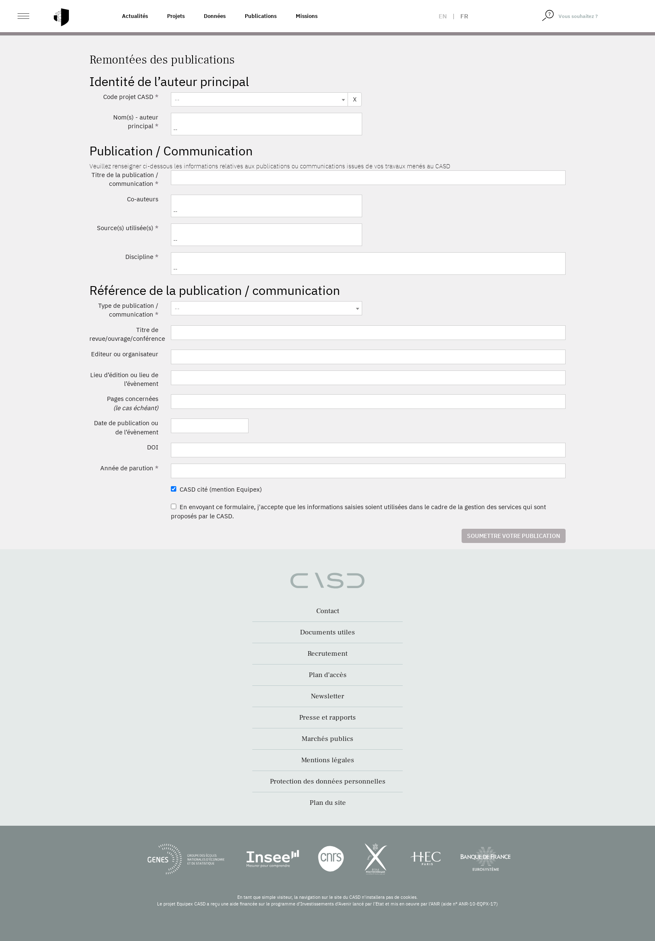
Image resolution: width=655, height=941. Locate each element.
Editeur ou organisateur (124, 354)
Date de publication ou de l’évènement (126, 427)
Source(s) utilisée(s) (127, 228)
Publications (261, 16)
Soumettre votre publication (513, 536)
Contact (327, 611)
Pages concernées (132, 403)
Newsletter (327, 696)
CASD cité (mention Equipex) (216, 489)
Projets (176, 16)
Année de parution (129, 468)
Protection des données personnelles (328, 781)
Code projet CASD (130, 97)
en (443, 16)
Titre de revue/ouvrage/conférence (127, 334)
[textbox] (259, 100)
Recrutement (327, 653)
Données (215, 16)
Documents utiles (327, 632)
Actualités (135, 16)
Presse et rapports (327, 717)
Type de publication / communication (128, 310)
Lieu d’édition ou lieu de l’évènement (124, 379)
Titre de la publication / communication (124, 179)
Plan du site (328, 802)
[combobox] (259, 99)
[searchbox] (267, 129)
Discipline (141, 257)
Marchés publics (327, 738)
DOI (152, 447)
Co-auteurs (142, 199)
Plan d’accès (328, 675)
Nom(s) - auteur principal (135, 121)
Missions (306, 16)
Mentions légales (327, 760)
